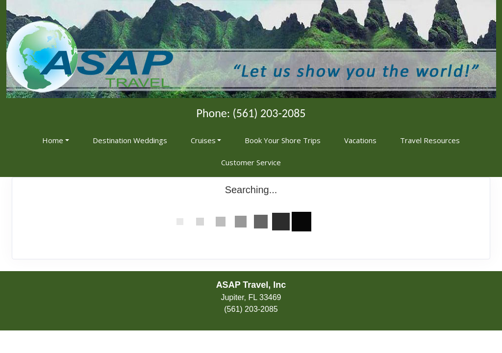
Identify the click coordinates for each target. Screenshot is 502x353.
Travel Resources (430, 140)
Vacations (360, 140)
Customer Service (251, 162)
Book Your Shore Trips (283, 140)
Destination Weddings (130, 140)
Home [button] (52, 140)
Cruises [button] (203, 140)
